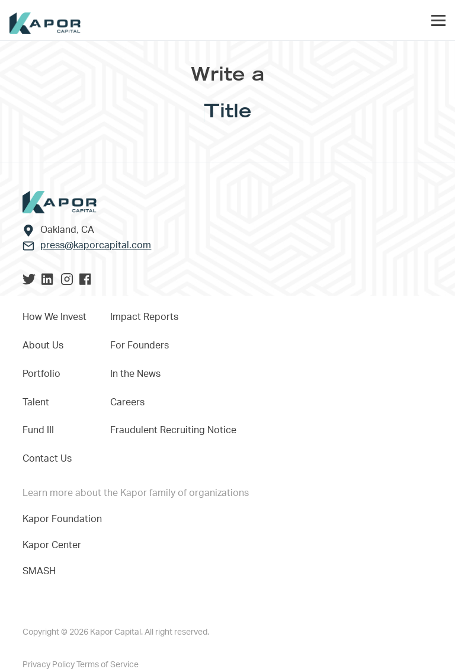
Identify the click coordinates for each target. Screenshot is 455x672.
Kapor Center (54, 545)
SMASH (39, 571)
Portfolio (41, 374)
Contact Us (47, 458)
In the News (135, 374)
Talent (36, 402)
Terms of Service (107, 665)
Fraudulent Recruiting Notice (173, 430)
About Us (43, 345)
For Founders (139, 345)
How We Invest (54, 317)
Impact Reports (144, 317)
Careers (127, 402)
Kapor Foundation (65, 519)
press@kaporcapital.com (95, 245)
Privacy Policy (49, 665)
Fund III (38, 430)
